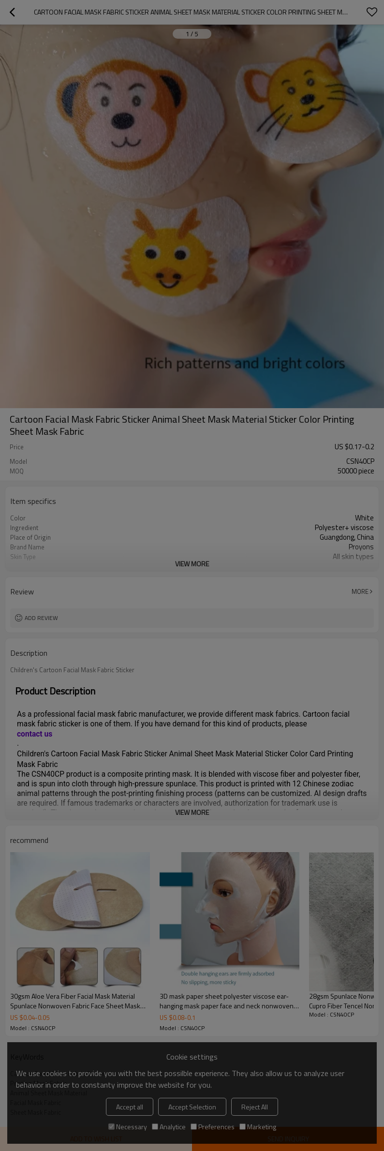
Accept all (129, 1107)
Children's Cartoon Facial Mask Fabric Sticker (72, 670)
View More (192, 564)
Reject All (254, 1107)
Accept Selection (192, 1107)
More (360, 591)
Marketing (257, 1126)
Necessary (127, 1126)
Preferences (213, 1126)
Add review (41, 617)
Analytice (169, 1126)
